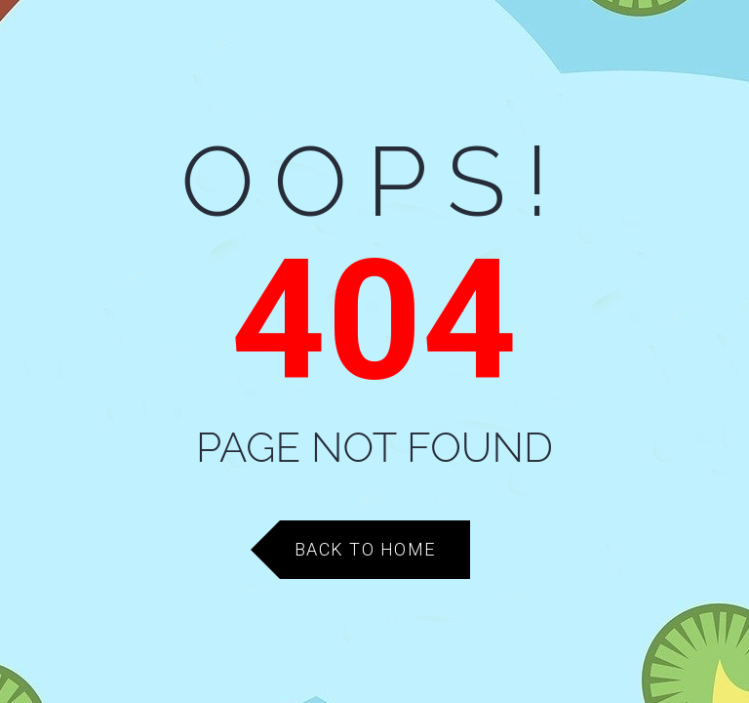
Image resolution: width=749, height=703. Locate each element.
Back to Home (365, 549)
